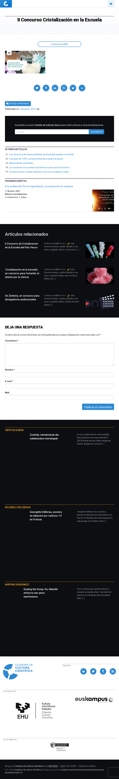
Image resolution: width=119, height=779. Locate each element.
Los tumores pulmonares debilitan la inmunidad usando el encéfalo (41, 154)
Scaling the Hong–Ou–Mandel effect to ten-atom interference (41, 593)
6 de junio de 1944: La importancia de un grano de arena (36, 159)
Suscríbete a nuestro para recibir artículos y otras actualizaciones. (59, 125)
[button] (37, 88)
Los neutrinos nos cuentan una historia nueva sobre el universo (39, 167)
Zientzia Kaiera (14, 430)
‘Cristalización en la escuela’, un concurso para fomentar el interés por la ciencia (22, 273)
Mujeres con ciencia (18, 507)
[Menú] (111, 4)
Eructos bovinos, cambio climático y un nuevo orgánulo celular (39, 172)
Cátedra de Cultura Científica (29, 766)
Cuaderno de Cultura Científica (28, 770)
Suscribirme (96, 132)
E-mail (9, 381)
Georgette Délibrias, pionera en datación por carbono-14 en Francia (46, 516)
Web (7, 392)
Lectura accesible (59, 44)
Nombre (10, 370)
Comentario (11, 340)
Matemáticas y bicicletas (21, 163)
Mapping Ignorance (17, 584)
